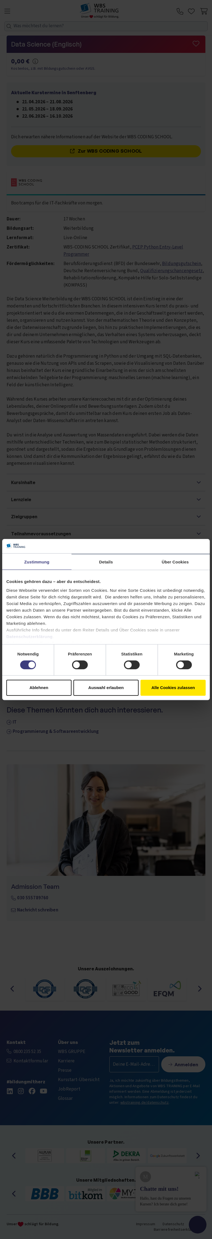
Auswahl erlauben (106, 687)
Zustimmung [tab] (36, 562)
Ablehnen (39, 687)
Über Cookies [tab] (175, 562)
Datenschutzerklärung (29, 636)
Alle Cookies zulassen (173, 687)
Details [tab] (106, 562)
